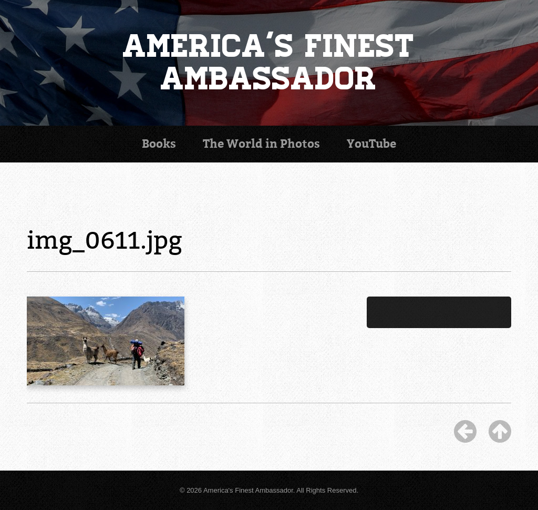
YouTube (371, 144)
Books (159, 144)
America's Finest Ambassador (269, 62)
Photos (261, 144)
